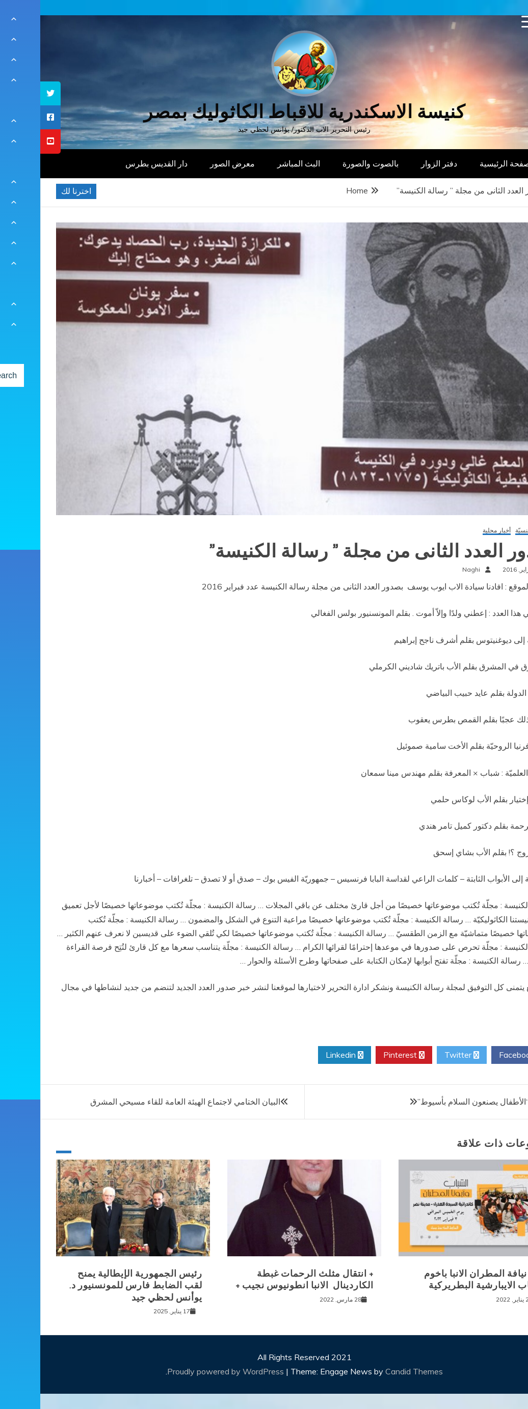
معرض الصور (192, 163)
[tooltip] (10, 93)
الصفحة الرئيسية (467, 163)
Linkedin (304, 1055)
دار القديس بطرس (116, 163)
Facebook (480, 1055)
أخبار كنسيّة (490, 530)
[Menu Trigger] (487, 22)
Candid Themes (374, 1371)
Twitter (421, 1055)
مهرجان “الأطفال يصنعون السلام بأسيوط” (447, 1101)
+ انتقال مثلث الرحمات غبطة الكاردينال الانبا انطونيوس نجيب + (264, 1279)
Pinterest (363, 1055)
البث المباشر (258, 163)
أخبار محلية (456, 530)
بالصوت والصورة (330, 163)
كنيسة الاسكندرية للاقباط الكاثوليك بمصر (264, 111)
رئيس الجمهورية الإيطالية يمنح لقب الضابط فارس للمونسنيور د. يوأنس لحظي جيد (95, 1285)
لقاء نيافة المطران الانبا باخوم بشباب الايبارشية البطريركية (444, 1279)
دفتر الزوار (399, 163)
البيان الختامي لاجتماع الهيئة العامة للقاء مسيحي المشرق (145, 1101)
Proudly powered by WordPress (186, 1371)
